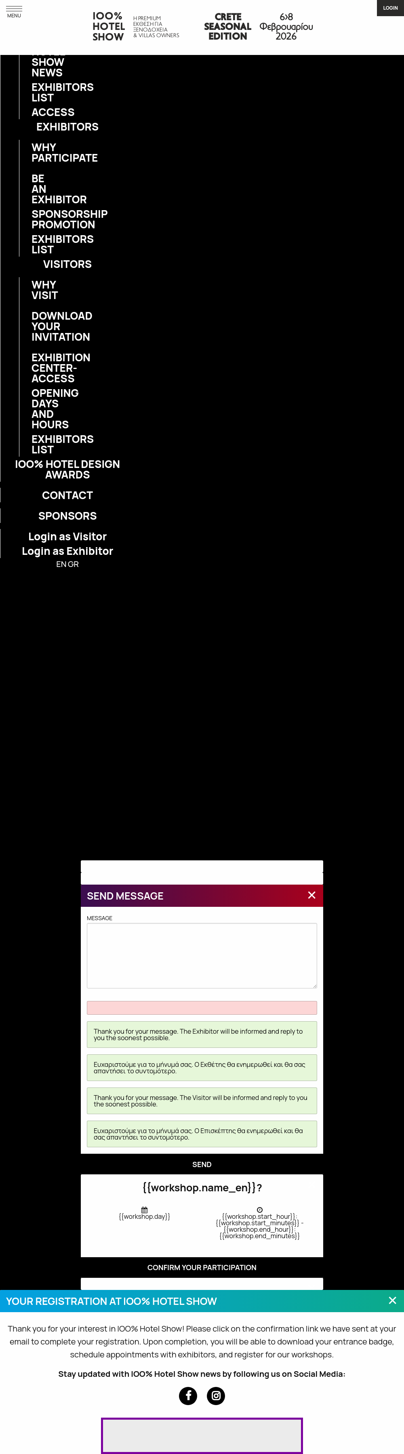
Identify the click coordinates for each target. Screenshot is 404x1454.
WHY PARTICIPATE (36, 152)
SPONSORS (67, 515)
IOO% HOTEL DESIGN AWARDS (67, 469)
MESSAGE (202, 951)
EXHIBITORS (67, 126)
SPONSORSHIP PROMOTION (36, 219)
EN (61, 563)
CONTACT (67, 495)
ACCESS (36, 112)
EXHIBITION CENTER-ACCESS (36, 368)
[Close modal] (312, 895)
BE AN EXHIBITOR (36, 189)
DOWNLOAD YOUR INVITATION (36, 326)
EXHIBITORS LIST (36, 92)
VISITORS (67, 264)
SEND (202, 1164)
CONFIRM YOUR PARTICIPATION (202, 1267)
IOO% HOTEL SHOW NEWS (36, 57)
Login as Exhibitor (68, 551)
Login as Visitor (67, 536)
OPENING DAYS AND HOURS (36, 409)
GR (73, 563)
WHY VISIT (36, 289)
